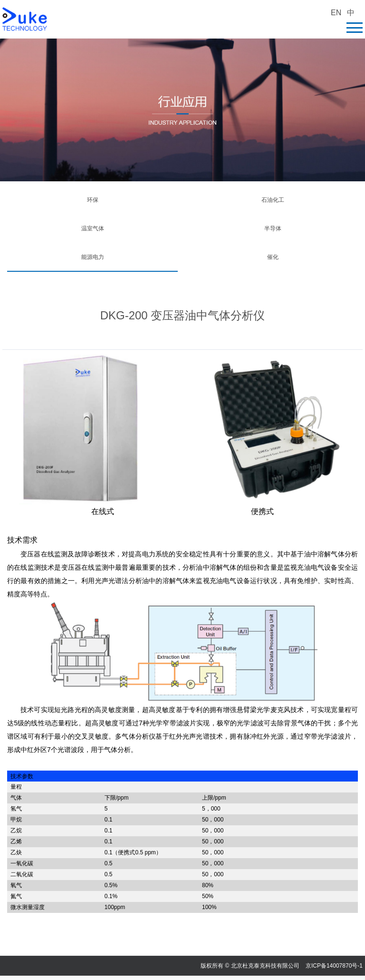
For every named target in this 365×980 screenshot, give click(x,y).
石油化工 (272, 200)
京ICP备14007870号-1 (334, 965)
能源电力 (92, 257)
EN (336, 13)
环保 (92, 200)
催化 (273, 257)
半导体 (272, 228)
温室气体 (92, 228)
